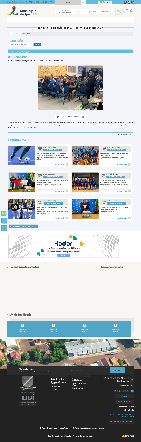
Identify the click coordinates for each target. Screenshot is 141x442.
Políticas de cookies (127, 417)
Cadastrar (117, 370)
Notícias (18, 34)
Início (11, 34)
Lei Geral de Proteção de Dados (121, 422)
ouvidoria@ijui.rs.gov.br (120, 390)
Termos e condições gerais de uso (122, 414)
